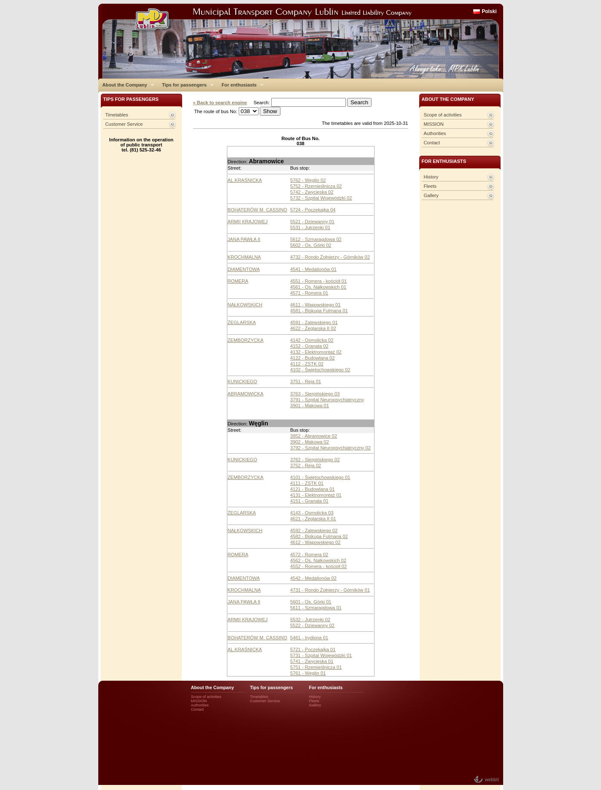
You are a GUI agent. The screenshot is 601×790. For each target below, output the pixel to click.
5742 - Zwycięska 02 (312, 192)
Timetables (116, 114)
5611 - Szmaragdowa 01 (316, 607)
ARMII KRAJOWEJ (248, 221)
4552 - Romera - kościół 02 (318, 566)
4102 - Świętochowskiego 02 (320, 369)
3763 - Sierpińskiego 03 (315, 393)
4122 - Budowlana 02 (312, 357)
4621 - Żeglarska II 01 (313, 518)
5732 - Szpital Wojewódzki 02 (321, 197)
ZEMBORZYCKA (246, 340)
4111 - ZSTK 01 (306, 483)
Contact (432, 142)
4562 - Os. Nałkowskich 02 (318, 560)
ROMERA (238, 281)
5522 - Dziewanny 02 (312, 625)
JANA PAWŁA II (244, 239)
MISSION (434, 124)
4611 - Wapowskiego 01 (315, 304)
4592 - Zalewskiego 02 (314, 530)
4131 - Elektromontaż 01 (316, 495)
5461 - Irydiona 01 (309, 637)
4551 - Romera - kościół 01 (318, 281)
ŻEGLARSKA (242, 322)
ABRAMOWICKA (246, 393)
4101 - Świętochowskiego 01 (320, 477)
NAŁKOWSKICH (245, 304)
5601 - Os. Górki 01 (310, 601)
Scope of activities (443, 114)
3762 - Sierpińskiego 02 (315, 459)
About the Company (126, 84)
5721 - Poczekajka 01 (313, 649)
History (431, 176)
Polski (489, 11)
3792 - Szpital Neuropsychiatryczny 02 (330, 447)
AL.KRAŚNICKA (245, 180)
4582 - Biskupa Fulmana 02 (319, 536)
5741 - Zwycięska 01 (312, 661)
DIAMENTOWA (244, 269)
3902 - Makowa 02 (309, 441)
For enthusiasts (240, 84)
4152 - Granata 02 (309, 346)
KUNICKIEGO (242, 381)
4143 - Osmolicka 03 (312, 512)
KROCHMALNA (244, 257)
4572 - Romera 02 (309, 554)
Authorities (435, 133)
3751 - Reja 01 (305, 381)
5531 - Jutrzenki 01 (310, 227)
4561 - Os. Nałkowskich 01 (318, 286)
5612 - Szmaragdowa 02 (316, 239)
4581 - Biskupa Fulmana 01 (319, 310)
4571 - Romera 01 (309, 292)
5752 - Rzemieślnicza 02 (316, 186)
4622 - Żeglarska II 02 (313, 328)
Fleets (430, 186)
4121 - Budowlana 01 (312, 489)
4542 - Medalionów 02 (313, 578)
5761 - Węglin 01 (308, 673)
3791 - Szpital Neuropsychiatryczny (327, 399)
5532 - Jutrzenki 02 (310, 619)
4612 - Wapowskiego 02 (315, 542)
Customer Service (124, 124)
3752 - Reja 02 (305, 465)
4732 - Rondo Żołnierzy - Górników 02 (330, 257)
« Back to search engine (220, 102)
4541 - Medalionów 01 (313, 269)
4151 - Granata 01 (309, 500)
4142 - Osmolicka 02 (312, 340)
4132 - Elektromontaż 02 (316, 351)
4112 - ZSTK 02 (306, 363)
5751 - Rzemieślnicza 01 (316, 667)
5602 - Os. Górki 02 (310, 245)
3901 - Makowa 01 (309, 405)
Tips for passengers (186, 84)
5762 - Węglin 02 (308, 180)
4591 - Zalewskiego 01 (314, 322)
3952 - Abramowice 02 (313, 435)
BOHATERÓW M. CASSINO (258, 209)
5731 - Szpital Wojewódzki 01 (321, 655)
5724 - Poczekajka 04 (313, 209)
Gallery (431, 195)
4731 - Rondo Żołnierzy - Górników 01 (330, 589)
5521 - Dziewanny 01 (312, 221)
